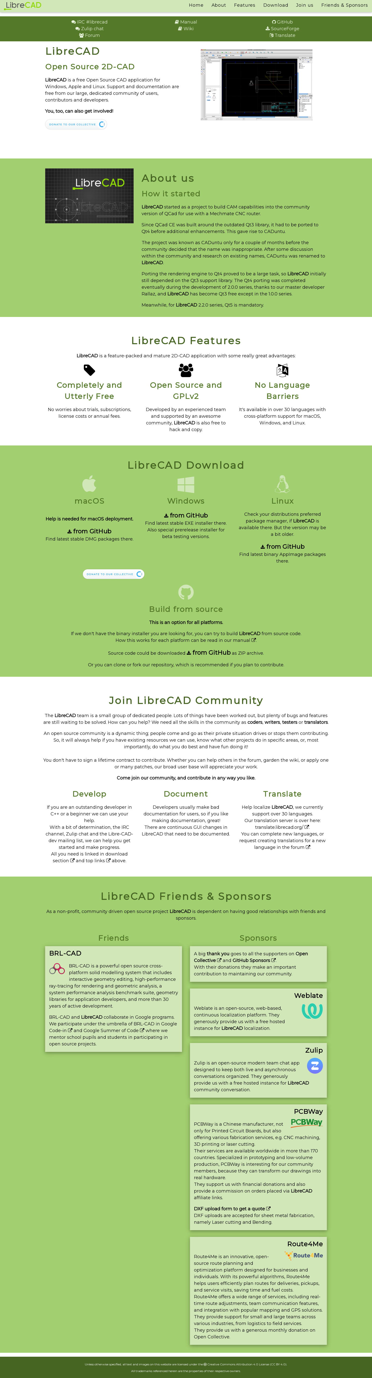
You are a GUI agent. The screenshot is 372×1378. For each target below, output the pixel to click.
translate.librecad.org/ (282, 827)
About (219, 5)
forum (300, 847)
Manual (186, 22)
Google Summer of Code (114, 1030)
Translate (282, 35)
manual (244, 640)
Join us (304, 5)
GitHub (282, 22)
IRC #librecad (89, 22)
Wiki (186, 28)
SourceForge (282, 28)
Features (244, 5)
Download (275, 5)
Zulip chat (89, 28)
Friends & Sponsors (344, 5)
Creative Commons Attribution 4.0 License (236, 1364)
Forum (89, 35)
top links (98, 860)
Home (196, 5)
